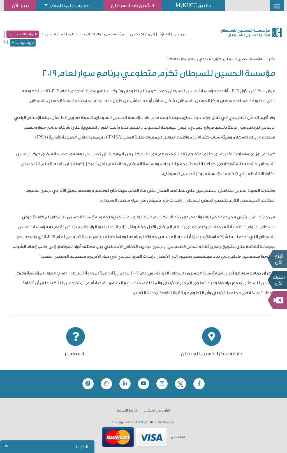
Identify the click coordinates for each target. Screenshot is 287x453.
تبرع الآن (277, 259)
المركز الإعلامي (142, 34)
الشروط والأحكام (157, 410)
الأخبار (271, 59)
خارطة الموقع (127, 410)
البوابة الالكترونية (22, 34)
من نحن (179, 34)
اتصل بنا (49, 34)
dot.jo (143, 422)
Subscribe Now (277, 280)
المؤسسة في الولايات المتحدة (101, 34)
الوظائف (66, 34)
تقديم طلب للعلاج (69, 5)
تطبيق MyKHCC (193, 5)
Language (23, 43)
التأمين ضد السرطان (132, 5)
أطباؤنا (164, 34)
